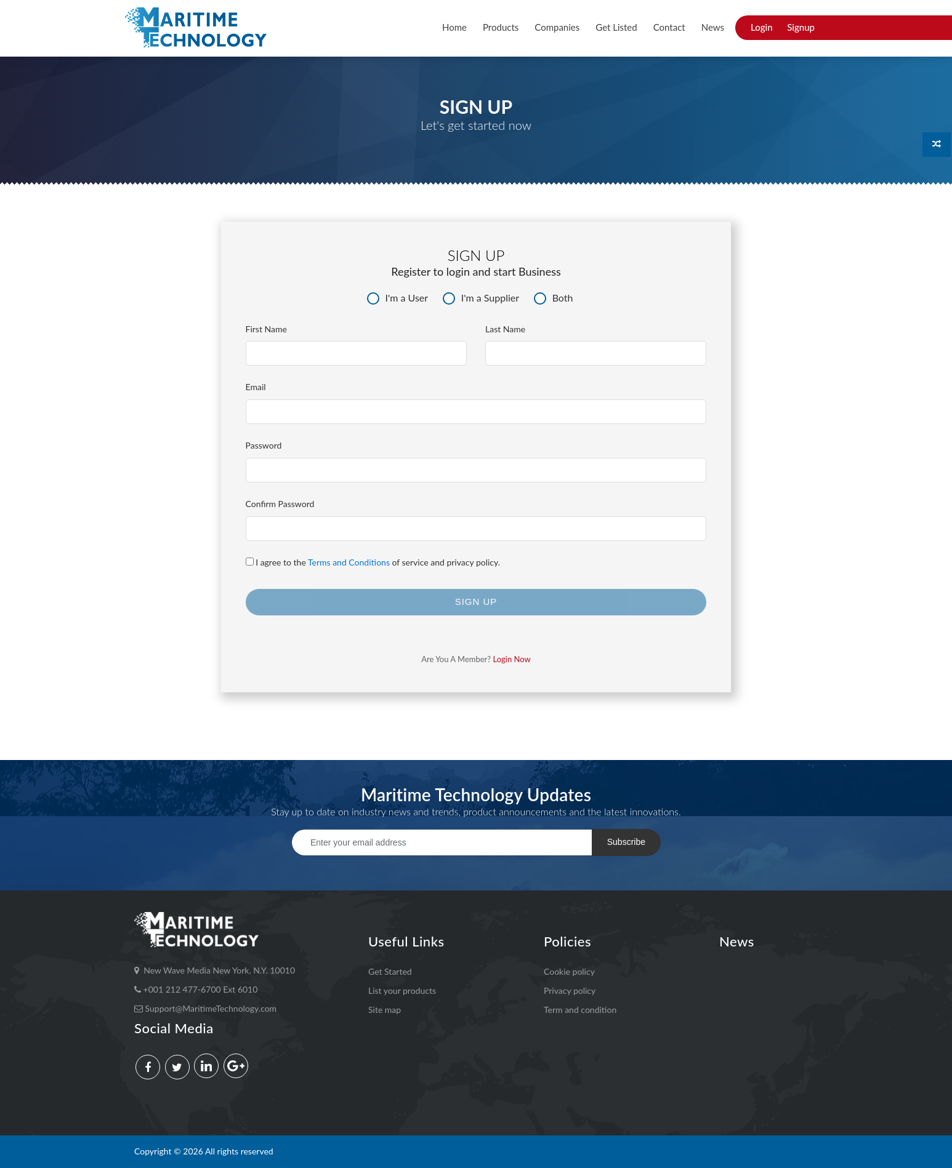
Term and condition (580, 1009)
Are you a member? (476, 659)
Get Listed (616, 27)
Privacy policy (569, 990)
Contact (669, 27)
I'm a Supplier (481, 298)
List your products (402, 990)
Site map (384, 1009)
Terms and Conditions (349, 562)
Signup (801, 27)
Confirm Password (280, 503)
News (712, 27)
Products (500, 27)
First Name (266, 329)
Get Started (390, 971)
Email (256, 387)
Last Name (505, 329)
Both (553, 298)
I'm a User (398, 298)
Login (762, 27)
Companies (556, 27)
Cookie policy (569, 971)
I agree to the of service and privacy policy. (373, 562)
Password (264, 445)
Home (454, 27)
